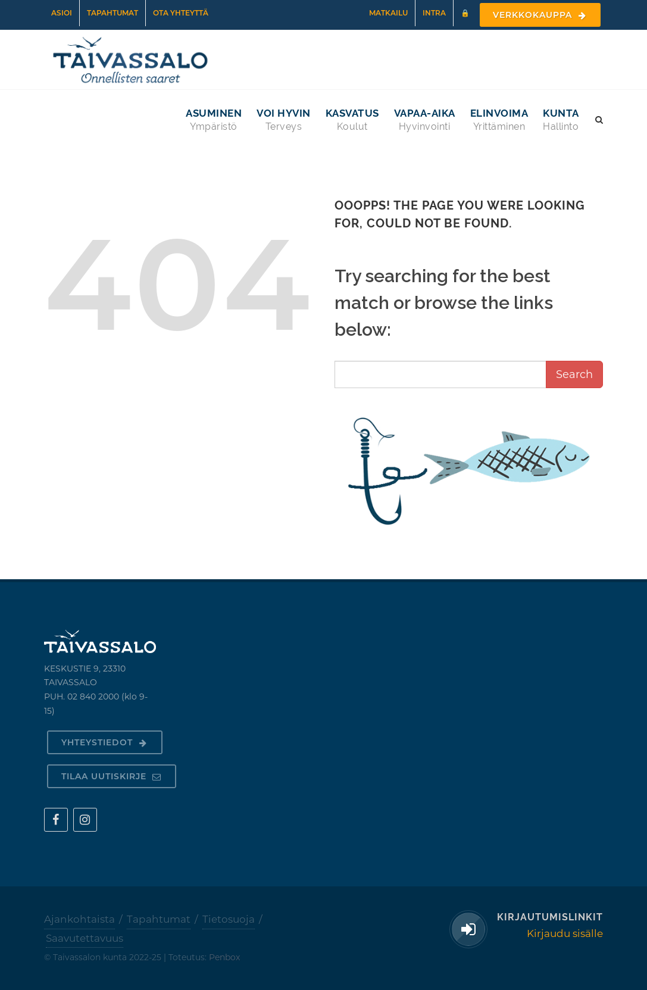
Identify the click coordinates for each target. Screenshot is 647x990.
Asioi (61, 12)
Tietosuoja (228, 919)
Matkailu (388, 12)
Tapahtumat (112, 12)
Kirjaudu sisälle (565, 933)
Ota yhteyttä (180, 12)
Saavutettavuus (84, 938)
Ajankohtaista (79, 919)
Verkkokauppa (540, 15)
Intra (434, 12)
